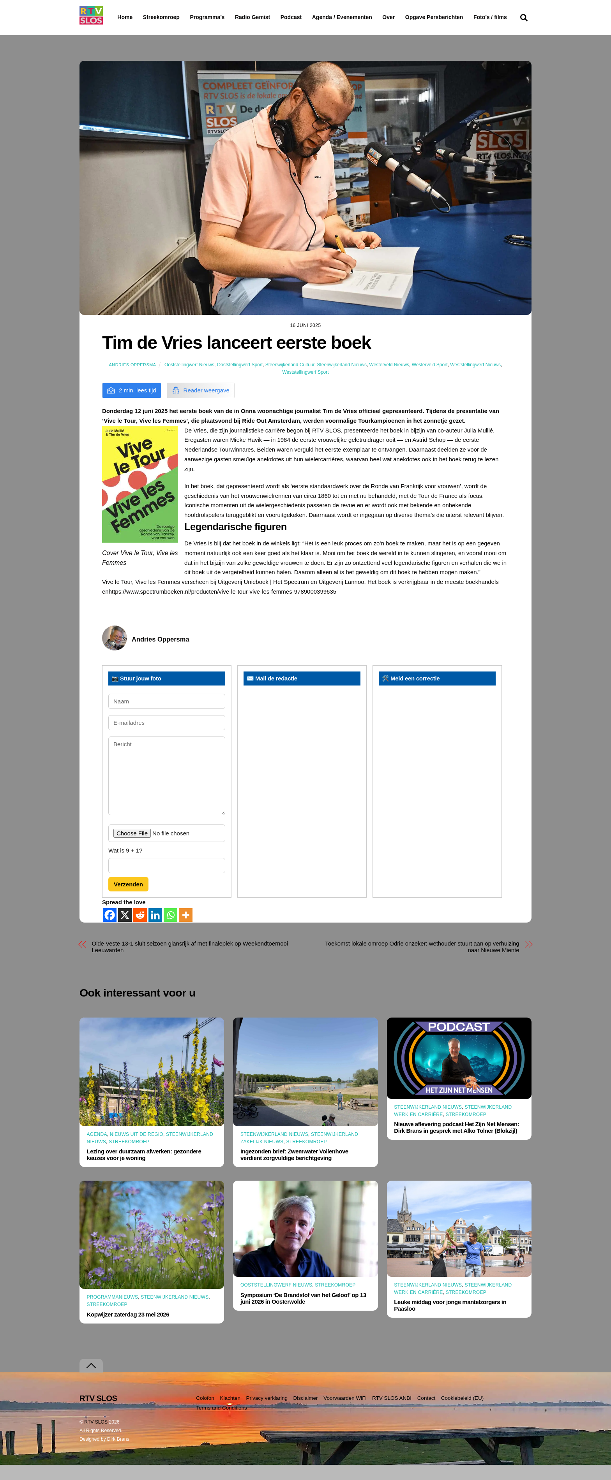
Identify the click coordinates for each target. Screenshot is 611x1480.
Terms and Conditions (221, 1423)
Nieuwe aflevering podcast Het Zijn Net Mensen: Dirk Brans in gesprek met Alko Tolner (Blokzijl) (456, 1142)
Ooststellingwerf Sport (240, 380)
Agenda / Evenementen (362, 17)
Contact (426, 1413)
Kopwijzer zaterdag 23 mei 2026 (128, 1329)
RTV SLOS (96, 1437)
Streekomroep (163, 18)
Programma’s (222, 18)
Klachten (230, 1413)
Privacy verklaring (267, 1413)
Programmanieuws (112, 1312)
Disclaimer (305, 1413)
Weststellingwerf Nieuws (475, 380)
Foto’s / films (135, 33)
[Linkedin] (155, 930)
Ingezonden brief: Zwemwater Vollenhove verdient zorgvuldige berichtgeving (294, 1169)
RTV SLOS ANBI (391, 1413)
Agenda (97, 1149)
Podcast (310, 17)
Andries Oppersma (132, 380)
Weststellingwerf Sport (305, 387)
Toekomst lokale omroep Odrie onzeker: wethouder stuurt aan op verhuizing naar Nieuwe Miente (422, 962)
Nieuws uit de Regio (136, 1149)
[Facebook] (110, 930)
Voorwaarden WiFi (344, 1413)
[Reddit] (140, 930)
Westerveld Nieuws (389, 380)
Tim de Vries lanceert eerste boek (236, 358)
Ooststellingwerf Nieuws (189, 380)
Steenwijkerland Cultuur (289, 380)
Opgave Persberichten (462, 18)
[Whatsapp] (170, 930)
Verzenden (128, 899)
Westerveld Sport (430, 380)
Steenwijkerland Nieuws (342, 380)
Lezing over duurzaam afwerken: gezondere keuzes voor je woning (144, 1169)
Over (409, 17)
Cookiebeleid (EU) (462, 1413)
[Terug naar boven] (91, 1381)
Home (118, 17)
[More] (185, 930)
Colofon (205, 1413)
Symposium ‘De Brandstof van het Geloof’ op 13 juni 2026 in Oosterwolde (303, 1313)
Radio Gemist (272, 17)
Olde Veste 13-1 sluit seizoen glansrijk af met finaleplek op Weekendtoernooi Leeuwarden (190, 962)
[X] (125, 930)
